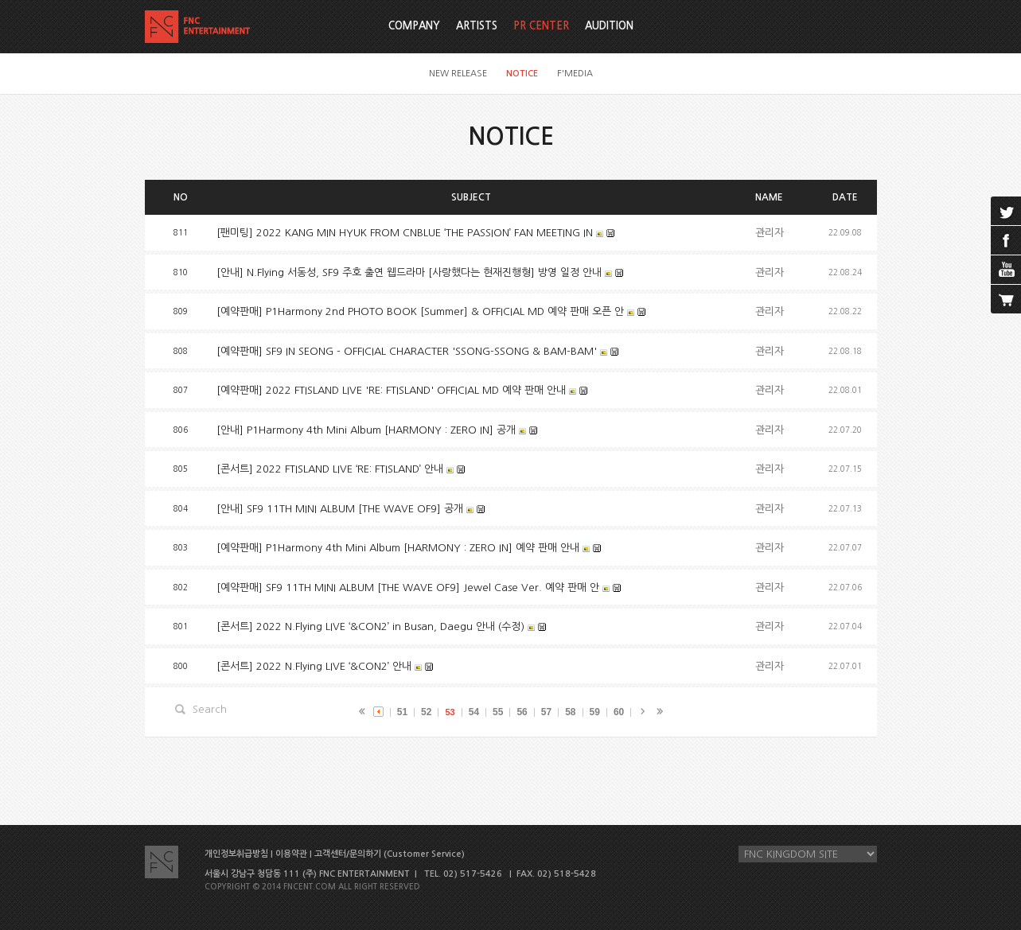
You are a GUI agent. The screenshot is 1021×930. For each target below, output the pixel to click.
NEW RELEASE (458, 73)
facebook (1006, 240)
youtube (1006, 269)
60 (619, 712)
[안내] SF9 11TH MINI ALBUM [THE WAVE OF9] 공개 (339, 509)
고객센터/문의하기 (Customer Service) (389, 854)
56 (521, 712)
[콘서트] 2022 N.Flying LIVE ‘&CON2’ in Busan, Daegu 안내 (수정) (370, 626)
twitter (1006, 211)
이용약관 (291, 854)
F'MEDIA (575, 73)
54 (474, 712)
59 (595, 712)
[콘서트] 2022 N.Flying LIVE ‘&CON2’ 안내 (313, 666)
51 (402, 712)
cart (1006, 299)
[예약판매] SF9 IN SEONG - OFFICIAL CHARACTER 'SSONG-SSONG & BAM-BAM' (408, 351)
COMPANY (414, 26)
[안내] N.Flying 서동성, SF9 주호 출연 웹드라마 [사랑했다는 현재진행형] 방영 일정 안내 (409, 272)
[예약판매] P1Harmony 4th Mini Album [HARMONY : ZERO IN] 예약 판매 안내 (397, 548)
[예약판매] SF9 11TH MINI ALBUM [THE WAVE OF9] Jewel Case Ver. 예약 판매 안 (407, 587)
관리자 (769, 233)
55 (498, 712)
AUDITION (609, 26)
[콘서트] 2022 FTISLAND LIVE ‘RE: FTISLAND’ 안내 (329, 469)
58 (570, 712)
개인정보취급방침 (236, 854)
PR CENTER (541, 26)
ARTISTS (476, 26)
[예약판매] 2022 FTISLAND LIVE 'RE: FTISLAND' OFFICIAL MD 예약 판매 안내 (391, 390)
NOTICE (522, 73)
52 (426, 712)
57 (546, 712)
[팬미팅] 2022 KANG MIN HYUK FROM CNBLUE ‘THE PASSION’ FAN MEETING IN (404, 233)
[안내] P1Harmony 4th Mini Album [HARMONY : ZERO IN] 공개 (366, 430)
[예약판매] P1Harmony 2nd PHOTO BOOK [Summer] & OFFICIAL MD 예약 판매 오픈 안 (420, 311)
